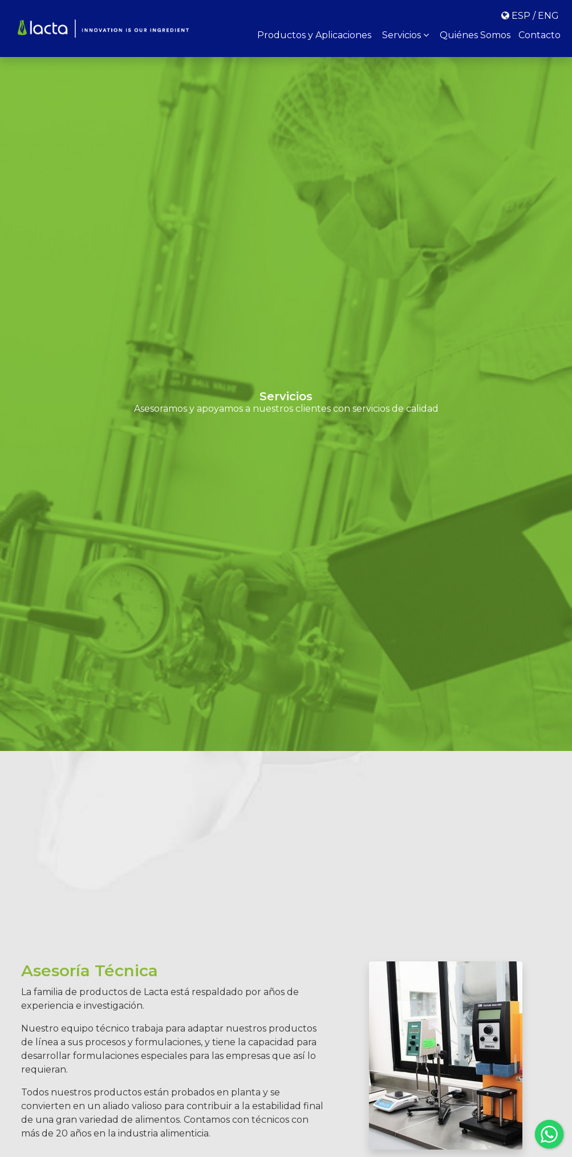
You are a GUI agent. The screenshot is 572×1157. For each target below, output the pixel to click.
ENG (548, 15)
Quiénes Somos (475, 35)
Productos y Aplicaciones (314, 35)
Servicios (405, 35)
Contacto (539, 35)
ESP (521, 15)
